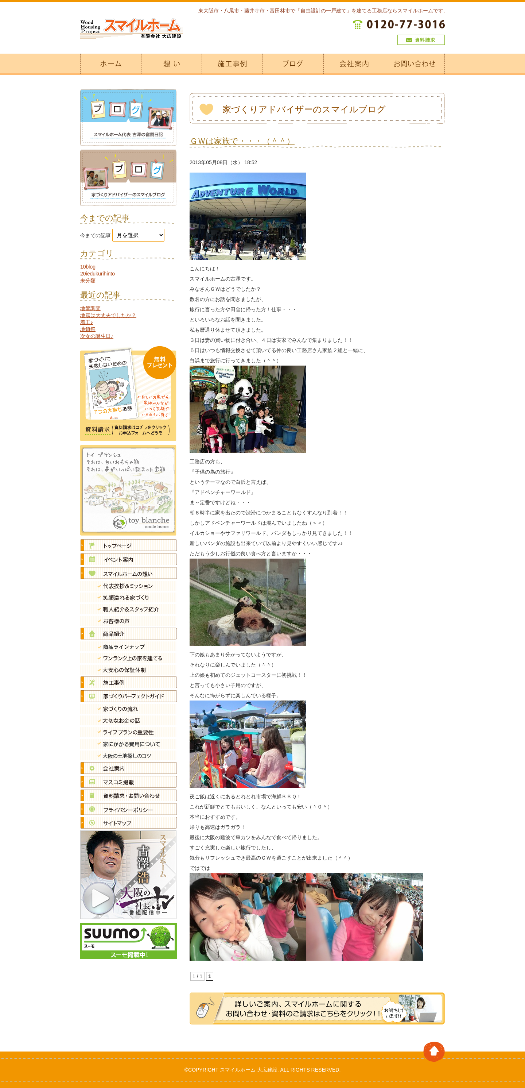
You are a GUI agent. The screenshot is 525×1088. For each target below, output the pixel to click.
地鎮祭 (88, 329)
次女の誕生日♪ (96, 336)
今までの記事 (95, 235)
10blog (88, 266)
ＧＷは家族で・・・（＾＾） (242, 141)
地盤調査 (90, 308)
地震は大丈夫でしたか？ (108, 315)
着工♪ (86, 322)
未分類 (88, 280)
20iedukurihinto (97, 273)
